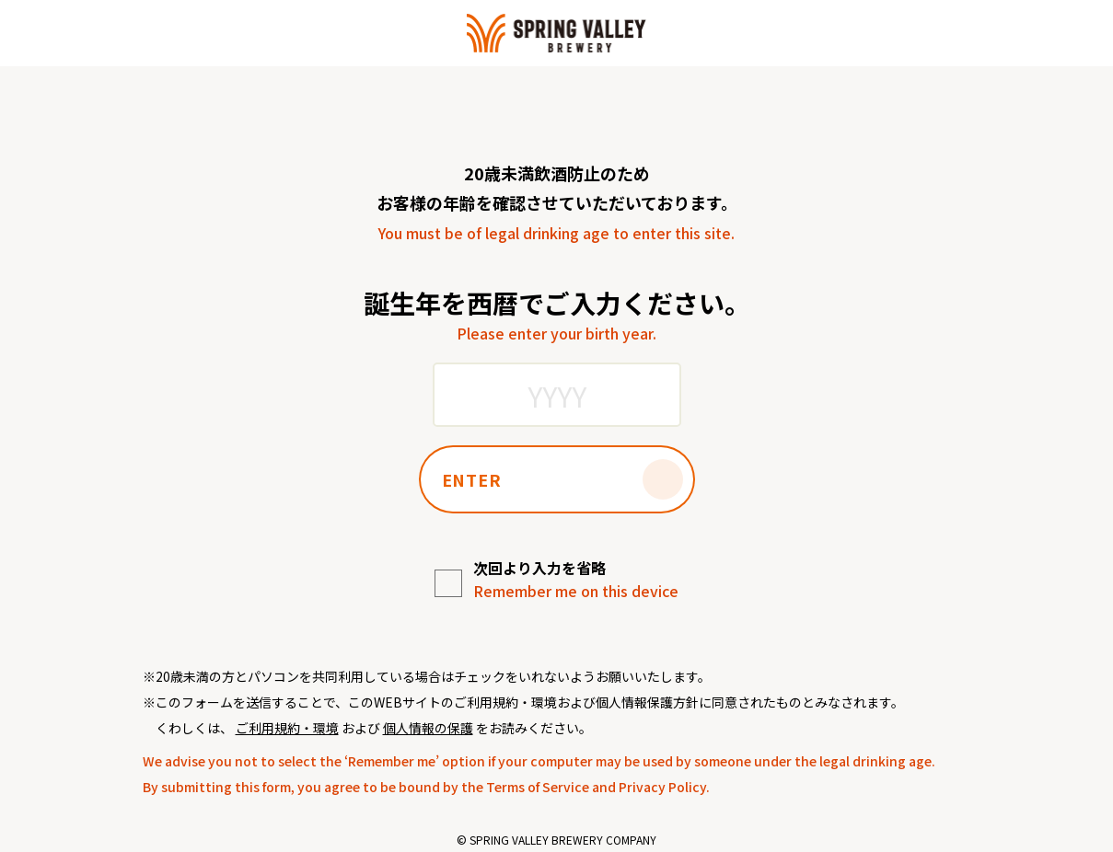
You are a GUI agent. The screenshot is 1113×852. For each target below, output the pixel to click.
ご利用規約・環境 (287, 728)
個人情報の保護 (428, 728)
